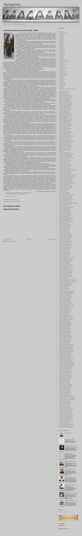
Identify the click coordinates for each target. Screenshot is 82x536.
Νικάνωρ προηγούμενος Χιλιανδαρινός (66, 348)
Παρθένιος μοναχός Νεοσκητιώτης (65, 369)
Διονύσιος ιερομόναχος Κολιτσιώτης (65, 197)
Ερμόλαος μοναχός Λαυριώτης (64, 208)
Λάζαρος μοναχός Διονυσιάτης (64, 312)
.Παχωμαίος (61, 77)
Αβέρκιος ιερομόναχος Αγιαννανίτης (65, 95)
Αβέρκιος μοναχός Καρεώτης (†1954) (65, 98)
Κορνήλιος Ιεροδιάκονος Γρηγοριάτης (65, 297)
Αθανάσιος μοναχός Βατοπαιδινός (65, 107)
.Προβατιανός (61, 78)
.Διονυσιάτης (9, 201)
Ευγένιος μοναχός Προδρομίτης (64, 211)
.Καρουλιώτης (61, 51)
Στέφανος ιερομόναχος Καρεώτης (65, 387)
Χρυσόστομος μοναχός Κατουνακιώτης (66, 427)
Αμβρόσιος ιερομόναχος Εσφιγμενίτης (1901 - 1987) (69, 454)
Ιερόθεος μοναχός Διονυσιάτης (64, 261)
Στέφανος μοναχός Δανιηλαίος (64, 388)
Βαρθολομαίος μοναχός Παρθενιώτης (65, 140)
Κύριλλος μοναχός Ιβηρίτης (64, 308)
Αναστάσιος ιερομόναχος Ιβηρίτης (65, 120)
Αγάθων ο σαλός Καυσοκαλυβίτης (65, 100)
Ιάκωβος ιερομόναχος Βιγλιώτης (65, 248)
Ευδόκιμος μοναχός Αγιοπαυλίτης (65, 213)
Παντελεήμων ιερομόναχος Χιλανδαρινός (66, 364)
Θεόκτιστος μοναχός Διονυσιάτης (65, 240)
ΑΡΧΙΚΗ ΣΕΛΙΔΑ (7, 24)
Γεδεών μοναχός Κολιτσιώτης (64, 159)
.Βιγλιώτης (61, 37)
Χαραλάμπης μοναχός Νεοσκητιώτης (65, 412)
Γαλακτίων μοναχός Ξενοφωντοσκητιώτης (66, 157)
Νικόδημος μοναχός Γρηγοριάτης (65, 352)
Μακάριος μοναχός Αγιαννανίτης (65, 320)
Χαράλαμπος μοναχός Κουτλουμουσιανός (66, 415)
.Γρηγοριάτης (61, 39)
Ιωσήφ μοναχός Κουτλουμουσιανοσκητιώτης (67, 291)
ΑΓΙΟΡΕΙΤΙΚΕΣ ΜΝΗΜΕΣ (19, 24)
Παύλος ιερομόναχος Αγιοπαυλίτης (65, 371)
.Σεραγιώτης (61, 81)
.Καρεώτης (61, 50)
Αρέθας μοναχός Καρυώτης (64, 127)
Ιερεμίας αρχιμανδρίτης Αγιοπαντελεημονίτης (67, 257)
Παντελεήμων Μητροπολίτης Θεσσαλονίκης (66, 365)
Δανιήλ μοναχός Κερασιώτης (64, 189)
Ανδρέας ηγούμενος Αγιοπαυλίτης (65, 121)
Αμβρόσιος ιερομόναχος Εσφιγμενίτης (66, 114)
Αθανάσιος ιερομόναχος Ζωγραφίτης (65, 104)
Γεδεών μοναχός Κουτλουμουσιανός (65, 160)
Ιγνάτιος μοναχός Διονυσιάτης (64, 255)
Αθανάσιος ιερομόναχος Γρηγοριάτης (65, 103)
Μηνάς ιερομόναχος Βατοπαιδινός (65, 325)
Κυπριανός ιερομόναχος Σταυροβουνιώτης (66, 304)
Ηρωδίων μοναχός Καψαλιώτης (64, 229)
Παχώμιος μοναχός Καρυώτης (64, 373)
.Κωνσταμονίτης (62, 63)
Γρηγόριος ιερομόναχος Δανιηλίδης (65, 181)
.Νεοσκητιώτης (61, 69)
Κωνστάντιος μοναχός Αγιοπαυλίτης (65, 309)
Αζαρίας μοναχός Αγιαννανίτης (64, 102)
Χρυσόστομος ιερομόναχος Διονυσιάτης (66, 424)
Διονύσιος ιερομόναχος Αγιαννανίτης (65, 196)
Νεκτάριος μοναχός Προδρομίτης (65, 335)
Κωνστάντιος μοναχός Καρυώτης (65, 311)
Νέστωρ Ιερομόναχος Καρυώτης (65, 341)
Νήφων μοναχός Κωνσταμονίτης (65, 345)
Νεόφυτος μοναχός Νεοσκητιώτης (65, 340)
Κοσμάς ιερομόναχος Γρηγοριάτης (65, 300)
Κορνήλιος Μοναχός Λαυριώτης (64, 299)
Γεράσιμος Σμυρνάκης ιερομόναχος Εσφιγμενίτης (67, 169)
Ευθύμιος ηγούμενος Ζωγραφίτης (65, 215)
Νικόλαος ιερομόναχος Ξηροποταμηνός (66, 355)
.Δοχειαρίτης (61, 43)
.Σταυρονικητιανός (62, 85)
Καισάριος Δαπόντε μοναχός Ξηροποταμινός (67, 292)
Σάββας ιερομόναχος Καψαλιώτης (65, 379)
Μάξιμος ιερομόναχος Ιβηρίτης (64, 321)
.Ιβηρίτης (60, 47)
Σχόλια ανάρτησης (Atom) (12, 241)
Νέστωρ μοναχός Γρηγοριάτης (64, 343)
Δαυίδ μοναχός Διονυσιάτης (64, 192)
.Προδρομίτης (61, 79)
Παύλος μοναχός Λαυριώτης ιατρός (65, 372)
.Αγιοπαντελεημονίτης (63, 33)
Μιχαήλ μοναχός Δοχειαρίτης (64, 329)
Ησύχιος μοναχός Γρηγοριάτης (64, 232)
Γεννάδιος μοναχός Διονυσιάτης (64, 164)
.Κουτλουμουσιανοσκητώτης (64, 61)
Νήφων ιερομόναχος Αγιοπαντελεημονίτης (66, 344)
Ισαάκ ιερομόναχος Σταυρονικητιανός (65, 271)
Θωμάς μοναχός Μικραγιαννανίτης (65, 245)
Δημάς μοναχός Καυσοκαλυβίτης (65, 193)
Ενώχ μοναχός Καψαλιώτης (64, 205)
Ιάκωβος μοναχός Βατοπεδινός (64, 251)
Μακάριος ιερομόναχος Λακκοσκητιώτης (66, 319)
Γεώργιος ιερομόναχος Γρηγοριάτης (65, 172)
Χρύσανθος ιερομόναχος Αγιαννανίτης (66, 419)
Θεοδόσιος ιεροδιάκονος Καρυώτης (65, 235)
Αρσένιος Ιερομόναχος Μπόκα (64, 129)
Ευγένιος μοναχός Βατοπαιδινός (65, 209)
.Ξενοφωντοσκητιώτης (63, 71)
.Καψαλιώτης (61, 55)
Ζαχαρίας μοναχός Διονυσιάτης (64, 224)
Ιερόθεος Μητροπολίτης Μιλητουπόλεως (66, 260)
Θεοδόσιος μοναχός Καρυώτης (64, 239)
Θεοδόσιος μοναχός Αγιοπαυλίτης (65, 237)
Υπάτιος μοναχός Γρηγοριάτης (64, 405)
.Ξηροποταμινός (62, 73)
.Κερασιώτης (61, 57)
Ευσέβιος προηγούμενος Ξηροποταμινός (66, 217)
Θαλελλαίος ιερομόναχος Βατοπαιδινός (66, 233)
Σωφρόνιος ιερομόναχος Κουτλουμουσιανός (67, 399)
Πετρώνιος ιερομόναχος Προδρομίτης (65, 376)
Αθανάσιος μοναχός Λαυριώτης (64, 108)
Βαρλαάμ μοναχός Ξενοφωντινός (65, 144)
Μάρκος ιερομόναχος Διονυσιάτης (65, 323)
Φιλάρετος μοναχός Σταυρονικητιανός (65, 409)
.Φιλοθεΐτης (61, 86)
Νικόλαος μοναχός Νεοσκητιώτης (65, 356)
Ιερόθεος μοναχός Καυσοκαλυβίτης (65, 264)
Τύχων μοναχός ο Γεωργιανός (64, 404)
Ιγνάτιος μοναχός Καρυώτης (64, 256)
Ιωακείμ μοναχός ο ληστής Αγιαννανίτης (66, 276)
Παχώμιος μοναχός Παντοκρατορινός (65, 375)
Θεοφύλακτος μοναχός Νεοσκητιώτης (65, 244)
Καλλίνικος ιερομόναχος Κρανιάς (65, 295)
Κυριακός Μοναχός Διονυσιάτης (64, 305)
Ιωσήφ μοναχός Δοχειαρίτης (64, 289)
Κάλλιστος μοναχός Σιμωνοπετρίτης (65, 296)
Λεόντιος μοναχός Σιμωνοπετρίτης (65, 315)
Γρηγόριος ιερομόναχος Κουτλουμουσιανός (66, 183)
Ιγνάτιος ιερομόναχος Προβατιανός (65, 253)
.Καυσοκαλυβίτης (62, 54)
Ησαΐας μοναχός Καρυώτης (64, 231)
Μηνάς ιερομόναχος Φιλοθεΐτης (64, 327)
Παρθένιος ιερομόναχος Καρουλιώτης (65, 368)
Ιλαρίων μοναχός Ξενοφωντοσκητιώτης (66, 269)
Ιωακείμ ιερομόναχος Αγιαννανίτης (65, 273)
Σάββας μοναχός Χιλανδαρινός (64, 381)
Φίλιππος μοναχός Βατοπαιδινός (65, 411)
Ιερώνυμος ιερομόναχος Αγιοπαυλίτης (65, 265)
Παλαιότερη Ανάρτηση (51, 239)
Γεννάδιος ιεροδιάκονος (63, 161)
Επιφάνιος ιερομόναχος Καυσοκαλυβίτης (66, 207)
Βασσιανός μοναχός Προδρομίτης (65, 149)
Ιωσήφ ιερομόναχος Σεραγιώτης (64, 288)
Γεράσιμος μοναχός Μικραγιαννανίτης (65, 168)
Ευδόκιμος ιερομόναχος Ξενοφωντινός (66, 212)
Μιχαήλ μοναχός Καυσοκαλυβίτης (65, 331)
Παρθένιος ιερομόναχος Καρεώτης (65, 367)
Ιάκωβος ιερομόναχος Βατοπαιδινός (65, 247)
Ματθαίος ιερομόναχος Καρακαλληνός (66, 324)
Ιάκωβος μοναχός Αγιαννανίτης (64, 249)
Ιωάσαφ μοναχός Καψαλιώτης (64, 285)
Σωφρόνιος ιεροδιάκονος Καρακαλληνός (66, 396)
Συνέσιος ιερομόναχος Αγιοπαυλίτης (65, 395)
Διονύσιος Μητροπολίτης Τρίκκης (65, 200)
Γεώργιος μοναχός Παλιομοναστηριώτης (66, 177)
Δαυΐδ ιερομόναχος (62, 191)
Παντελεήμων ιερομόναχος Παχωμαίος (66, 361)
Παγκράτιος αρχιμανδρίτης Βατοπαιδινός (66, 359)
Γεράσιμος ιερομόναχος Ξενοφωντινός (66, 165)
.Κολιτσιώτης (61, 58)
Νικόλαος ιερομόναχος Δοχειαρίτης (65, 353)
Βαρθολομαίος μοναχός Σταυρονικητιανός (66, 141)
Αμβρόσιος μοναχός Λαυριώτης (64, 115)
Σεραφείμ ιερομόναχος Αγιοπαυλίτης (65, 384)
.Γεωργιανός (61, 38)
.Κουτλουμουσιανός (62, 59)
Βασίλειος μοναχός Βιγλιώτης (64, 148)
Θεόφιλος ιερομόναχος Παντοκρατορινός (66, 241)
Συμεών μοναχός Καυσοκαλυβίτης (65, 392)
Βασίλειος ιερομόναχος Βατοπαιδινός (65, 145)
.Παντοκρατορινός (62, 75)
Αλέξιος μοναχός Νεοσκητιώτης (64, 112)
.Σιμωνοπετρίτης (62, 82)
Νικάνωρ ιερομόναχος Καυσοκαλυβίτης (66, 347)
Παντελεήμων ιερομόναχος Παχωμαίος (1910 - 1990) (69, 440)
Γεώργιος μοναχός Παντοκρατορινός (65, 179)
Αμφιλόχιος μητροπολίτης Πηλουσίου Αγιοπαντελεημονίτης (65, 117)
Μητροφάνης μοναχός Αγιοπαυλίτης (65, 328)
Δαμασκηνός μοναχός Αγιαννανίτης (65, 188)
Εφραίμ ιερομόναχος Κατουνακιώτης (65, 221)
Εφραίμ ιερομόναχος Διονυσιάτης (65, 220)
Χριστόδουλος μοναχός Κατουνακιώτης (66, 416)
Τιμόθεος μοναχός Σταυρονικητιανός (65, 401)
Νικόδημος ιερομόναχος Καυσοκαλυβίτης (66, 351)
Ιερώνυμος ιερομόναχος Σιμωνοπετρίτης (66, 267)
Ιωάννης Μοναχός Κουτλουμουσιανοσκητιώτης (67, 281)
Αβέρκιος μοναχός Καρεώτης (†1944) (65, 96)
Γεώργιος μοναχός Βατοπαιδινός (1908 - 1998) (67, 176)
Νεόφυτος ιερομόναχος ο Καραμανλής (66, 337)
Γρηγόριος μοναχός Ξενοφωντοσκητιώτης (66, 185)
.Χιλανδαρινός (61, 87)
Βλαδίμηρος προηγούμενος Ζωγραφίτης (66, 153)
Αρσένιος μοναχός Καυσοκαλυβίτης (65, 132)
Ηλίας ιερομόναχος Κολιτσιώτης (64, 228)
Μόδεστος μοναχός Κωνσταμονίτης (65, 332)
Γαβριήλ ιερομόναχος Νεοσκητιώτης (65, 156)
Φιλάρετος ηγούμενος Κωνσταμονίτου (65, 408)
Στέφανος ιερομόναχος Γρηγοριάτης (65, 385)
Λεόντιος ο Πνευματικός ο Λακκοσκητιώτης (66, 316)
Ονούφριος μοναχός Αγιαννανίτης (65, 357)
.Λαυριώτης (61, 66)
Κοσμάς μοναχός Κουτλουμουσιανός (65, 303)
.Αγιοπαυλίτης (61, 34)
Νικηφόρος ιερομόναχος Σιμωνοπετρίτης (66, 349)
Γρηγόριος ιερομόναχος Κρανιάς (65, 184)
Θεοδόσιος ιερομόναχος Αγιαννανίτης (65, 236)
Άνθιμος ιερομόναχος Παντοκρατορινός (66, 125)
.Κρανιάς (60, 62)
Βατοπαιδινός (61, 151)
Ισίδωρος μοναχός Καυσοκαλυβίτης (65, 272)
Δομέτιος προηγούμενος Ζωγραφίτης (65, 201)
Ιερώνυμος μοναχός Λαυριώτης (64, 268)
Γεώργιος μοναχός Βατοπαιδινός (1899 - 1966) (67, 175)
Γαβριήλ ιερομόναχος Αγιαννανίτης (65, 155)
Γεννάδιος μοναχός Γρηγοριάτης (65, 163)
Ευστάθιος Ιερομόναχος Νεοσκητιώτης (66, 219)
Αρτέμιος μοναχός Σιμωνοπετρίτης (65, 137)
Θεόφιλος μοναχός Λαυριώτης (64, 243)
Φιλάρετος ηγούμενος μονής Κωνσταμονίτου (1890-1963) (70, 477)
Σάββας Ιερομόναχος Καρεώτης (64, 377)
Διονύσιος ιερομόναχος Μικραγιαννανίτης (66, 199)
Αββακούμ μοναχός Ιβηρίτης (64, 92)
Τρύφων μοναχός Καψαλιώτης (64, 403)
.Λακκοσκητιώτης (62, 65)
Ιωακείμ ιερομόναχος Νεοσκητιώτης (65, 275)
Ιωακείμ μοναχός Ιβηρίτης (63, 277)
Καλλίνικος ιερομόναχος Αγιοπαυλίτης (65, 293)
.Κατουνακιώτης (62, 53)
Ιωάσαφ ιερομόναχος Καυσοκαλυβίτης (66, 284)
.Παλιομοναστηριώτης (63, 74)
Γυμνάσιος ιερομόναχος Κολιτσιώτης (65, 187)
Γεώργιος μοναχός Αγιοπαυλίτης (65, 173)
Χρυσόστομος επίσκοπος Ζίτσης (65, 423)
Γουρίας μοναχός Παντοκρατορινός (65, 180)
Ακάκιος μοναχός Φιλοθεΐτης (64, 111)
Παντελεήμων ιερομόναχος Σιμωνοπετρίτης (66, 363)
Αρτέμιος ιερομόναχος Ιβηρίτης (64, 133)
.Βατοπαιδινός (61, 35)
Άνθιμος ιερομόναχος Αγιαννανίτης (65, 124)
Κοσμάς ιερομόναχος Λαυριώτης (65, 301)
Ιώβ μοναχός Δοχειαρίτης (63, 287)
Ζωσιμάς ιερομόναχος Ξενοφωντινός (65, 225)
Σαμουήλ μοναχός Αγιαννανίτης (64, 383)
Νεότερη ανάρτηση (7, 239)
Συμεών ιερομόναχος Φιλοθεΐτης (65, 391)
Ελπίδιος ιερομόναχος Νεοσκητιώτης (65, 204)
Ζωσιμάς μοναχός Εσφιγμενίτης (64, 227)
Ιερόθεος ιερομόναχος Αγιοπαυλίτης (65, 259)
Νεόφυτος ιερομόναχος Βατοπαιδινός (65, 336)
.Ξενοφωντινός (61, 70)
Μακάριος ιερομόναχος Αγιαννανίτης (65, 317)
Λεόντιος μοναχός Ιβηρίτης (64, 313)
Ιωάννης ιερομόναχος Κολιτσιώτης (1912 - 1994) (67, 280)
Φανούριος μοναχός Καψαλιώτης (65, 407)
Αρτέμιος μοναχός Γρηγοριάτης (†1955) (66, 136)
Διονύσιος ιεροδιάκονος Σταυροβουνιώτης (66, 195)
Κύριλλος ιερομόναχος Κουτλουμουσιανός (66, 307)
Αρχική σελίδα (29, 239)
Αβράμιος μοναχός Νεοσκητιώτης (65, 99)
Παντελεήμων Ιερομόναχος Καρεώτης (65, 360)
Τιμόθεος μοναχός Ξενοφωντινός (65, 400)
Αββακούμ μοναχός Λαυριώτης (64, 94)
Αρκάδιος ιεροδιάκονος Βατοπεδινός (65, 128)
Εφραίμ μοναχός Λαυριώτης (64, 223)
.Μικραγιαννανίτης (62, 67)
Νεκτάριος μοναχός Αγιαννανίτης (65, 333)
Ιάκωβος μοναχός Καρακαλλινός (65, 252)
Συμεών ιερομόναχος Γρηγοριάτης (65, 389)
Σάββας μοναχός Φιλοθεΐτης (64, 380)
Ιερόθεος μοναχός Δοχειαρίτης (64, 263)
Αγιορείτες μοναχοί (68, 432)
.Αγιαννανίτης (61, 31)
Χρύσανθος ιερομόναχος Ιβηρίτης (65, 420)
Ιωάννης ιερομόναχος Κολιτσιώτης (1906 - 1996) (67, 279)
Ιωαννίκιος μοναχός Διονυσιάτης (16, 201)
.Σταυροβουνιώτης (62, 83)
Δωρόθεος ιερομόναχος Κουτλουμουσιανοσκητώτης (68, 203)
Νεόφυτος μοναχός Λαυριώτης (64, 339)
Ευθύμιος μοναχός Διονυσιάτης (64, 216)
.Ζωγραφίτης (61, 46)
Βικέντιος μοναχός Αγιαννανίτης (64, 152)
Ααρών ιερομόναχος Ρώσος (64, 91)
